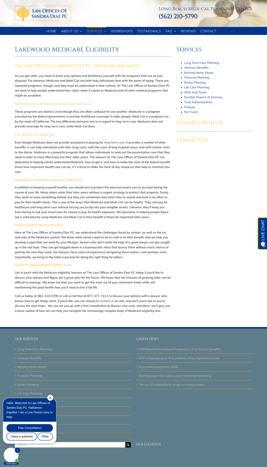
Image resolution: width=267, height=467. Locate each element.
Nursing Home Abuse (198, 72)
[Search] (128, 445)
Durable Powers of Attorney (203, 97)
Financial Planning (196, 77)
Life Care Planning (196, 87)
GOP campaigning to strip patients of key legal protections (179, 358)
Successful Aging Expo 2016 (158, 367)
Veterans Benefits (196, 67)
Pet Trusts (191, 112)
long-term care (114, 142)
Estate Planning (195, 82)
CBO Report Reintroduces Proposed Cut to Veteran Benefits (180, 349)
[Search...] (70, 445)
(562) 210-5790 (178, 17)
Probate (189, 107)
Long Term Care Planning (201, 63)
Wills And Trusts (195, 92)
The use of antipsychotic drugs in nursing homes (172, 384)
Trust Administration (198, 102)
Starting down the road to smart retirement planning (175, 376)
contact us (107, 301)
